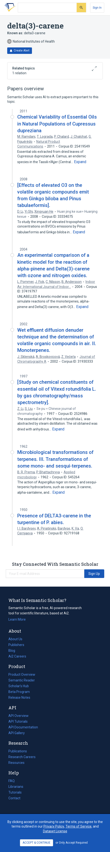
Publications (17, 751)
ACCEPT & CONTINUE (36, 842)
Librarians (15, 787)
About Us (15, 639)
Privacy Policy (53, 826)
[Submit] (81, 7)
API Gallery (16, 733)
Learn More (17, 619)
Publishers (16, 645)
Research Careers (22, 757)
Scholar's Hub (18, 686)
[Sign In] (97, 8)
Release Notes (19, 697)
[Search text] (47, 7)
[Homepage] (9, 7)
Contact (14, 798)
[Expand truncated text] (80, 162)
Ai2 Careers (17, 656)
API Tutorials (18, 721)
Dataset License (55, 831)
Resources (16, 763)
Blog (13, 650)
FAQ (11, 781)
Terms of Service (79, 826)
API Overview (18, 716)
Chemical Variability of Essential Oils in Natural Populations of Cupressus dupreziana (57, 123)
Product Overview (21, 674)
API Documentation (23, 727)
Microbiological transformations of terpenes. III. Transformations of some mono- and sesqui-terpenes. (55, 459)
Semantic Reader (21, 680)
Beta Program (19, 692)
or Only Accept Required (71, 842)
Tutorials (15, 792)
